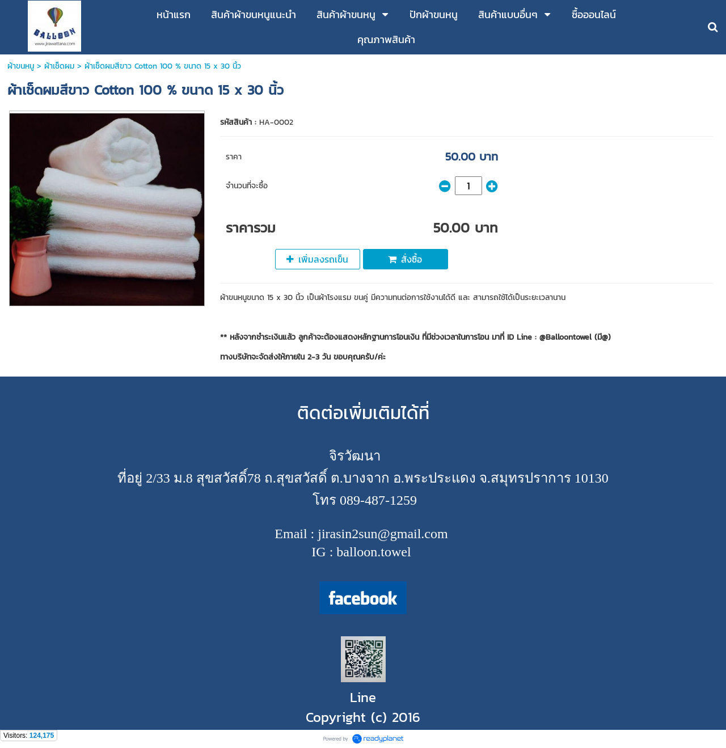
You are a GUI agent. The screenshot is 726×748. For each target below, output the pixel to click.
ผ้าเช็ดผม (59, 66)
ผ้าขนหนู (20, 66)
